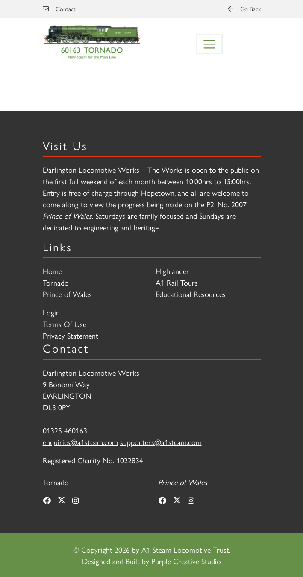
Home (52, 270)
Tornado (56, 282)
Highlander (172, 270)
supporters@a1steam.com (161, 441)
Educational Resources (191, 293)
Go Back (244, 8)
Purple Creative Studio (186, 561)
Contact (59, 8)
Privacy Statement (70, 335)
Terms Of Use (64, 323)
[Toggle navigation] (209, 44)
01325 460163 (65, 430)
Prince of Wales (67, 293)
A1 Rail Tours (177, 282)
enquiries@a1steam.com (80, 441)
